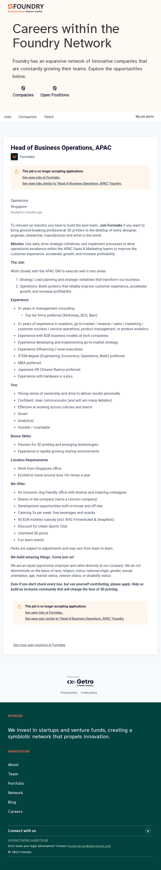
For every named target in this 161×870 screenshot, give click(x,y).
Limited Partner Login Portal (28, 840)
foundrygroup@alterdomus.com (89, 846)
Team (13, 774)
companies (28, 117)
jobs (7, 117)
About (13, 765)
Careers (15, 812)
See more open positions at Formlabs (39, 645)
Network (15, 793)
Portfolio (16, 784)
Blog (12, 802)
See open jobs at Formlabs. (41, 177)
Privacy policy (69, 692)
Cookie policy (89, 692)
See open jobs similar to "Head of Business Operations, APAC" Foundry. (72, 183)
